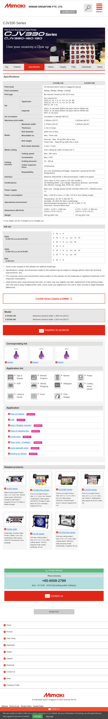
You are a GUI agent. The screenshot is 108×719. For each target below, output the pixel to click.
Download (86, 67)
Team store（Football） (20, 442)
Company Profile (13, 685)
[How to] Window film (19, 431)
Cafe (12, 419)
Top (6, 67)
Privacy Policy (26, 706)
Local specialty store (19, 448)
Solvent (10, 362)
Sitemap (4, 706)
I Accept (37, 716)
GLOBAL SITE (68, 12)
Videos (51, 67)
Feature (17, 67)
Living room (15, 436)
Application (30, 414)
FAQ (73, 67)
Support (10, 658)
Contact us (54, 709)
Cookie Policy (38, 706)
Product (9, 632)
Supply (63, 67)
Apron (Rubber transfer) (21, 425)
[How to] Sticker (17, 414)
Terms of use (14, 706)
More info (49, 716)
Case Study (11, 638)
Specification (34, 67)
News (99, 67)
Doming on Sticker (18, 453)
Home (9, 625)
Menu (99, 8)
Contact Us (11, 672)
